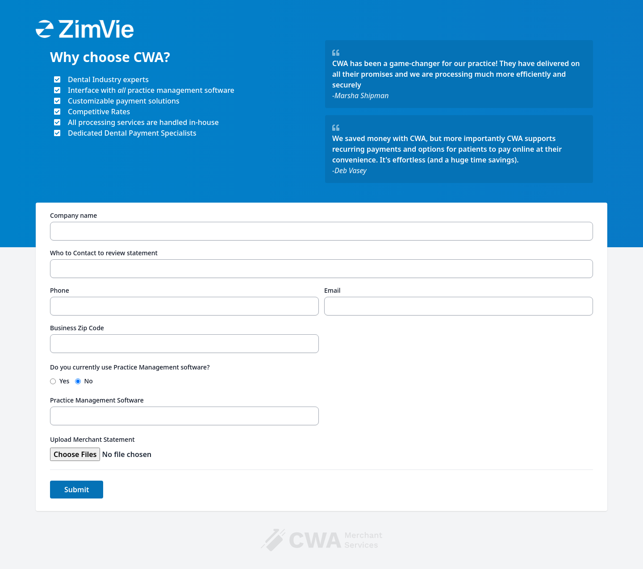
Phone (59, 290)
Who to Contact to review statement (104, 253)
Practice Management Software (97, 400)
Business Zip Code (77, 328)
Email (332, 290)
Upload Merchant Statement (92, 439)
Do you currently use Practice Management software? (129, 367)
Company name (73, 215)
